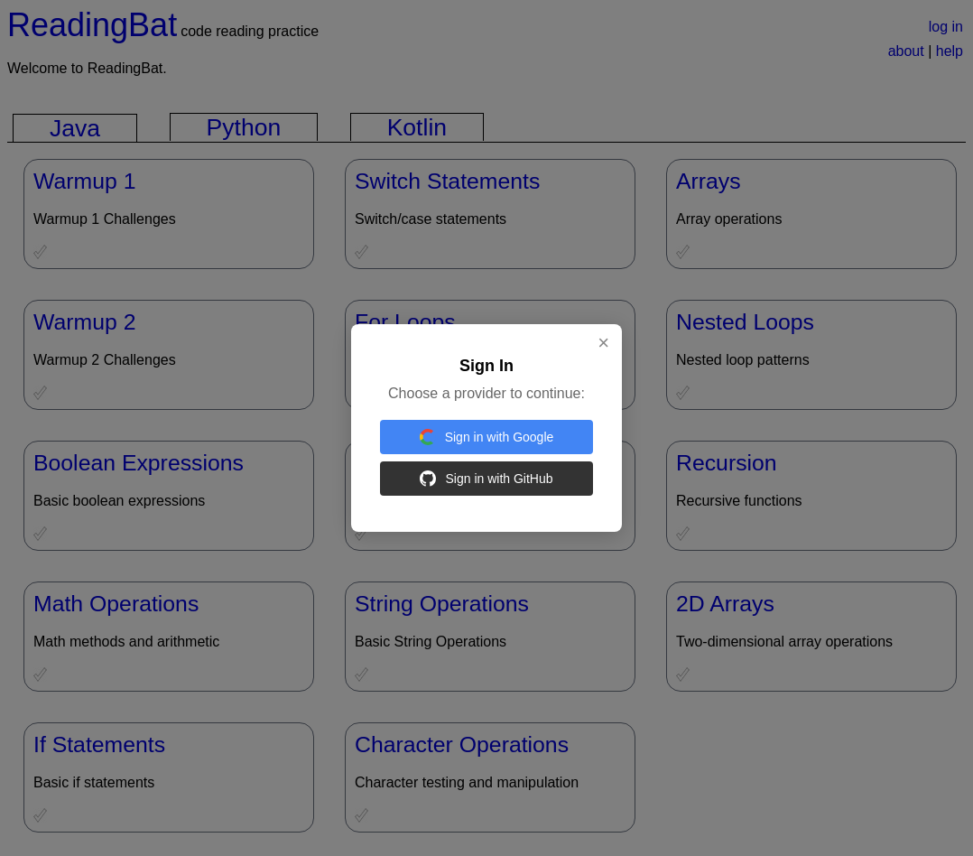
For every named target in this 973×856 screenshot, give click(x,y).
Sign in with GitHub (486, 478)
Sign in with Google (487, 437)
